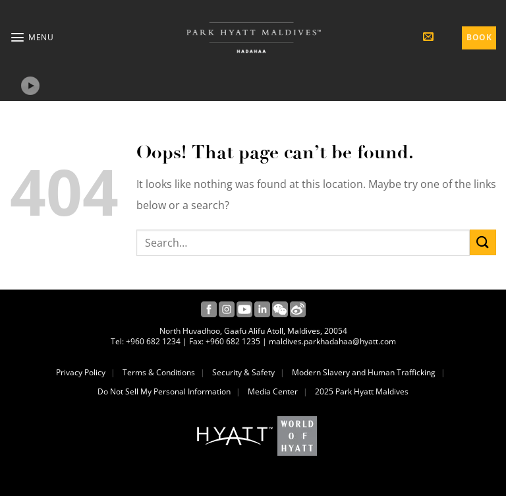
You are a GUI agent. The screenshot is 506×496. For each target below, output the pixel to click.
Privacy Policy (80, 372)
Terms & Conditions (159, 372)
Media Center (273, 392)
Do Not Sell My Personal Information (164, 392)
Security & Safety (243, 372)
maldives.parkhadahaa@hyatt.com (332, 341)
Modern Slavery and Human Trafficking (364, 372)
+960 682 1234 (153, 341)
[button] (31, 37)
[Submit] (483, 242)
